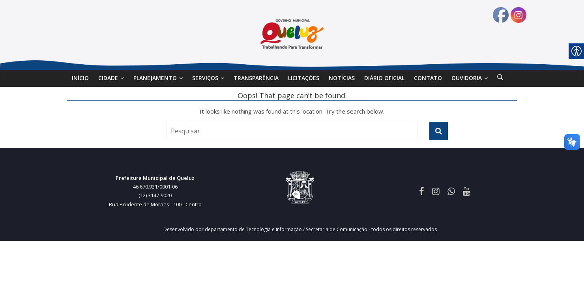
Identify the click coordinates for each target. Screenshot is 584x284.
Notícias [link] (342, 78)
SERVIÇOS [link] (205, 78)
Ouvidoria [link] (466, 78)
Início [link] (80, 78)
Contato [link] (428, 78)
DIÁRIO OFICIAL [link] (384, 78)
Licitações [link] (303, 78)
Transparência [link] (256, 78)
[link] (500, 78)
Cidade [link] (108, 78)
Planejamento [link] (155, 78)
